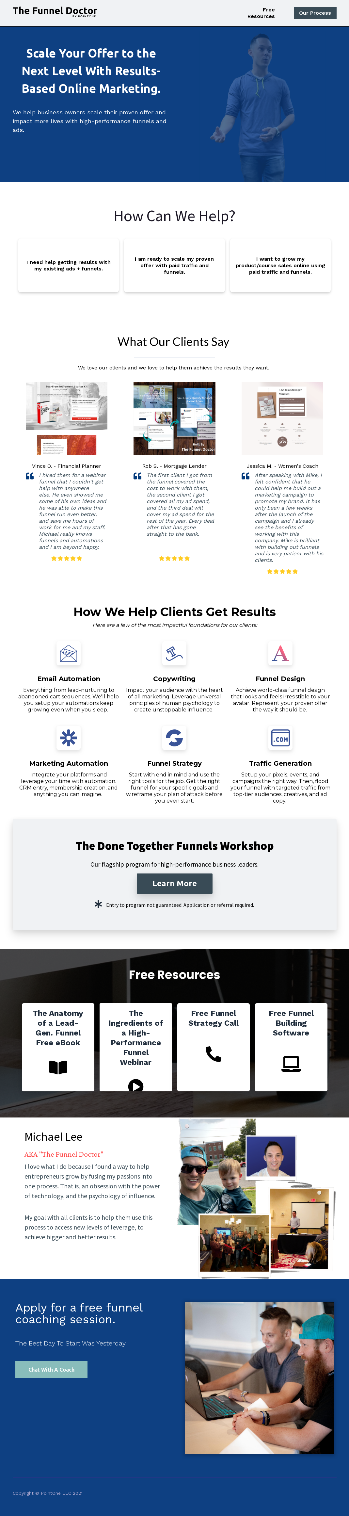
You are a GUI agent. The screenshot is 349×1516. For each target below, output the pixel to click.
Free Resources (261, 13)
